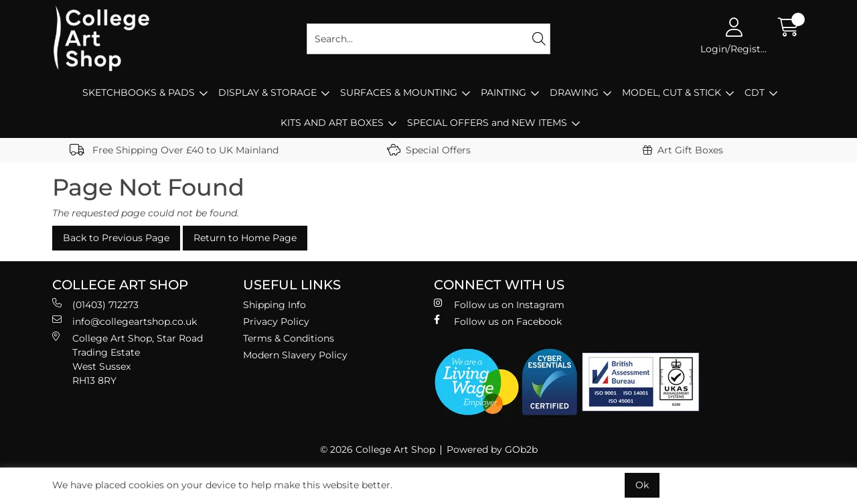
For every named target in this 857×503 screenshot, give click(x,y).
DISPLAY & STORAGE (267, 92)
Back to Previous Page (116, 238)
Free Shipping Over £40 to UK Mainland (174, 150)
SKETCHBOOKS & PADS (138, 92)
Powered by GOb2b (492, 449)
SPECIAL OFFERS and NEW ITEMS (487, 123)
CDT (755, 92)
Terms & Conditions (288, 338)
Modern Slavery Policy (295, 355)
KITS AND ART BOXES (332, 123)
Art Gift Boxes (683, 150)
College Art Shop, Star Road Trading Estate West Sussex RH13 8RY (127, 359)
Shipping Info (274, 305)
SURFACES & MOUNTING (398, 92)
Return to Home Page (245, 238)
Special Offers (429, 150)
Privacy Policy (276, 321)
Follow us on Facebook (498, 321)
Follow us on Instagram (499, 304)
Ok (642, 485)
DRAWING (574, 92)
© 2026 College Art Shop (377, 449)
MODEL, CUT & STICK (671, 92)
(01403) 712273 (95, 304)
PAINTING (503, 92)
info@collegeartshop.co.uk (124, 321)
